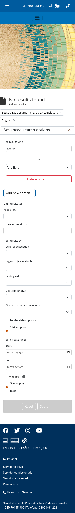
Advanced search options (26, 131)
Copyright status (16, 290)
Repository (9, 209)
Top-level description (15, 224)
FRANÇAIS (40, 448)
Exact (13, 390)
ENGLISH (9, 448)
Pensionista (10, 484)
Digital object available (19, 261)
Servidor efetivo (13, 467)
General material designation (23, 305)
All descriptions (19, 327)
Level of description (17, 246)
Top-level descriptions (23, 320)
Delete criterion (39, 179)
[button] (57, 6)
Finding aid (12, 276)
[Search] (39, 149)
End (8, 360)
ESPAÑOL (24, 448)
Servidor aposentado (16, 478)
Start (9, 345)
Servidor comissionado (17, 472)
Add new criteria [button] (18, 193)
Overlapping (17, 383)
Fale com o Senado (17, 492)
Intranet (10, 459)
